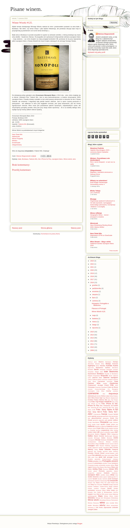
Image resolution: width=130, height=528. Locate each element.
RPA (116, 469)
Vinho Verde (110, 490)
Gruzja (90, 422)
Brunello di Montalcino (111, 373)
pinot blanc (105, 455)
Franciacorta (96, 414)
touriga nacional (113, 484)
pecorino (105, 451)
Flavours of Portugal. (99, 308)
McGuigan (97, 438)
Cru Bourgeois (113, 389)
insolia (94, 424)
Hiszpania (104, 422)
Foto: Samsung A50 (105, 407)
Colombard (104, 387)
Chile (112, 385)
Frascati (110, 414)
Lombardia (107, 432)
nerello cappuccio (93, 447)
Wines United (113, 496)
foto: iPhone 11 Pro (94, 403)
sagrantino (109, 471)
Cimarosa (97, 387)
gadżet (90, 416)
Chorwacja (91, 387)
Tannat (102, 480)
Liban (94, 432)
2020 (92, 270)
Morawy (108, 441)
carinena (115, 379)
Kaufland (115, 426)
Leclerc (90, 432)
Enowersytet (16, 142)
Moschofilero (91, 443)
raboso (112, 465)
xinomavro (91, 507)
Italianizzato (16, 136)
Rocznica (105, 469)
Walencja (115, 494)
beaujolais (102, 369)
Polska (90, 461)
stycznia (95, 328)
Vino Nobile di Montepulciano (103, 492)
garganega (100, 416)
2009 (92, 350)
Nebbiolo (107, 445)
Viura (94, 494)
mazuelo (90, 438)
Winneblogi (102, 500)
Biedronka (113, 371)
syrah (109, 479)
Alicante (97, 363)
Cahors (90, 379)
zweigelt (90, 509)
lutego (94, 325)
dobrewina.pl (92, 396)
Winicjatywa (107, 498)
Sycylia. (100, 478)
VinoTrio (115, 492)
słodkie (90, 477)
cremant (90, 389)
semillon (102, 475)
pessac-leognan (109, 453)
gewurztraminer (96, 418)
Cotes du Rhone (113, 387)
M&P (116, 432)
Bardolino (90, 369)
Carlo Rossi (92, 381)
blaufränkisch (92, 374)
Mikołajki (97, 440)
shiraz (112, 475)
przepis (96, 465)
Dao (104, 393)
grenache (95, 420)
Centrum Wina (94, 383)
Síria (116, 475)
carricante (109, 381)
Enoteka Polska (93, 400)
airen (95, 362)
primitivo (104, 463)
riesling (94, 469)
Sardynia (106, 473)
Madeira (97, 434)
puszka (108, 465)
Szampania (91, 480)
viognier (90, 494)
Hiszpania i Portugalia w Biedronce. (100, 304)
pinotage (109, 457)
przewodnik (102, 465)
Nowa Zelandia (105, 449)
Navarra (102, 445)
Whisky (106, 496)
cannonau (104, 379)
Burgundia (104, 375)
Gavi (110, 416)
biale (101, 371)
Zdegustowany (17, 145)
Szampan (115, 479)
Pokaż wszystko (113, 250)
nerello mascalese (104, 447)
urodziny (96, 488)
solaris (101, 477)
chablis (105, 383)
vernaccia (98, 490)
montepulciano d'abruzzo (96, 441)
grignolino (101, 420)
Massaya (115, 436)
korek (94, 428)
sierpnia (95, 294)
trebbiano (96, 486)
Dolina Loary (105, 396)
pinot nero (94, 457)
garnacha (105, 416)
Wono (108, 505)
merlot (115, 438)
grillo (106, 420)
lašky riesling (114, 430)
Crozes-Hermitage (100, 389)
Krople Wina (100, 428)
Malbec (90, 436)
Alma (102, 363)
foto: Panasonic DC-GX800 (109, 405)
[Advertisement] (103, 92)
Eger (101, 398)
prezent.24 (91, 463)
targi (105, 480)
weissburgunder (92, 496)
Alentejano (108, 362)
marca (94, 322)
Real (116, 465)
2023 (92, 261)
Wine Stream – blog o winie (100, 242)
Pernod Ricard (99, 453)
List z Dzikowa (95, 192)
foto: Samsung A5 (93, 407)
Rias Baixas (100, 467)
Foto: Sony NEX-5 (95, 412)
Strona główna (46, 228)
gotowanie (106, 418)
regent (90, 467)
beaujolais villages (93, 371)
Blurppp (93, 199)
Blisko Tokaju (95, 191)
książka (111, 428)
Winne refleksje (96, 213)
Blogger (79, 523)
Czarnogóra (91, 391)
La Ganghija (91, 430)
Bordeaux (25, 159)
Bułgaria (90, 375)
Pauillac (99, 451)
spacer (105, 477)
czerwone (93, 393)
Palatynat (115, 449)
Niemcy (90, 449)
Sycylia (95, 479)
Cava (116, 381)
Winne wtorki (68, 159)
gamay (94, 416)
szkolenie (97, 480)
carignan (110, 379)
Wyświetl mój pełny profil (96, 52)
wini (102, 498)
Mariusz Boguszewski (23, 156)
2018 (92, 276)
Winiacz (14, 140)
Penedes (90, 453)
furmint (116, 414)
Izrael (97, 424)
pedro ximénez (113, 451)
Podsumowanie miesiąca (110, 459)
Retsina (94, 467)
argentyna (91, 366)
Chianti (106, 385)
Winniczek (94, 223)
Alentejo (115, 362)
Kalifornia (91, 426)
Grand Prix (114, 418)
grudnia (95, 285)
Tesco (98, 482)
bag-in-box (91, 367)
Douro (97, 398)
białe (19, 159)
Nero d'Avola (114, 447)
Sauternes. (115, 473)
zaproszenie (107, 507)
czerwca (95, 301)
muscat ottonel (113, 443)
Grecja (90, 420)
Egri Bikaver (106, 398)
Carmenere (101, 381)
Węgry (100, 496)
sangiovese (91, 473)
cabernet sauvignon (110, 377)
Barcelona (115, 367)
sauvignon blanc (57, 159)
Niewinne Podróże (97, 148)
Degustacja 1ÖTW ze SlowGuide (101, 235)
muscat (107, 443)
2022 (92, 264)
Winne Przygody (17, 138)
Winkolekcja (114, 498)
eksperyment (114, 398)
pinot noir (102, 457)
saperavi (99, 473)
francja (104, 414)
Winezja (98, 498)
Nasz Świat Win (17, 134)
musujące (91, 445)
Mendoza (109, 438)
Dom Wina (91, 398)
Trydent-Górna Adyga (106, 486)
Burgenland (96, 375)
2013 (92, 338)
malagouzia (114, 434)
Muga (97, 443)
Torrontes (99, 484)
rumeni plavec (92, 471)
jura (117, 424)
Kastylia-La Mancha (100, 426)
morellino (115, 441)
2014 (92, 335)
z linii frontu (99, 507)
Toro (95, 484)
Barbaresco (99, 367)
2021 (92, 267)
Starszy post (76, 228)
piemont (98, 455)
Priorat (109, 463)
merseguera (91, 440)
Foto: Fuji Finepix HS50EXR (101, 402)
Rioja (100, 469)
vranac (106, 494)
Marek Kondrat (99, 436)
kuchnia (116, 428)
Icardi (89, 424)
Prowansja (91, 465)
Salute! (116, 471)
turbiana (115, 486)
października (97, 288)
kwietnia (95, 318)
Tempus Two (91, 482)
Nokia (96, 449)
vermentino (91, 490)
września (95, 291)
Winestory (91, 498)
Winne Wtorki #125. (99, 311)
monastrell (110, 440)
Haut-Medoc (95, 422)
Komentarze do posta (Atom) (50, 234)
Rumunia (101, 471)
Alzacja (108, 364)
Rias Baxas (107, 467)
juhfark (113, 424)
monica (116, 440)
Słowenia (96, 477)
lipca (94, 297)
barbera (107, 367)
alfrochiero (91, 363)
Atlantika (102, 366)
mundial (101, 444)
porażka (95, 461)
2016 (92, 282)
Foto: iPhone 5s (108, 404)
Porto (100, 461)
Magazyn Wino (105, 434)
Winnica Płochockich (112, 500)
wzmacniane (114, 505)
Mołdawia (103, 440)
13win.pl (90, 362)
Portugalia (106, 461)
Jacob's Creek (105, 424)
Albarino (101, 362)
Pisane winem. (26, 9)
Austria (115, 366)
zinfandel (115, 507)
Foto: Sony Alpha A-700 (107, 409)
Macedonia (91, 434)
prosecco (115, 463)
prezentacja (98, 463)
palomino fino (92, 451)
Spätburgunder (112, 477)
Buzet (110, 375)
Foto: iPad (115, 401)
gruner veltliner (113, 420)
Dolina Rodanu (114, 396)
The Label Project (109, 482)
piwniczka (97, 459)
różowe (111, 469)
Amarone (115, 364)
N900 (97, 445)
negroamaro (114, 445)
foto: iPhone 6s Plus (44, 159)
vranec (110, 494)
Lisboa (101, 432)
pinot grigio (111, 455)
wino (74, 159)
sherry (107, 475)
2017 (92, 279)
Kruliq (106, 428)
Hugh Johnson (113, 422)
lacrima (98, 430)
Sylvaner (105, 478)
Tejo (108, 481)
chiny (116, 385)
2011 (92, 344)
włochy (102, 505)
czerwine (115, 391)
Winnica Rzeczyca (93, 503)
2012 (92, 341)
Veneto (109, 488)
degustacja (113, 393)
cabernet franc (97, 377)
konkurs (90, 428)
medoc (103, 438)
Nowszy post (17, 228)
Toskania (105, 484)
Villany (104, 490)
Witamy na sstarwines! (98, 180)
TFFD (102, 482)
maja (94, 315)
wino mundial (110, 503)
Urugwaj (103, 488)
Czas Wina (100, 391)
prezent (115, 461)
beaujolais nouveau (112, 369)
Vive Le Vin (100, 494)
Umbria (90, 488)
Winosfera (95, 505)
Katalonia (109, 426)
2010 (92, 347)
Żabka (95, 509)
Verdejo (116, 488)
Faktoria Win (22, 124)
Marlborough (108, 436)
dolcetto (98, 396)
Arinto (97, 365)
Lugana (112, 432)
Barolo (96, 369)
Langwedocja (105, 430)
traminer (90, 486)
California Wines (97, 379)
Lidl (98, 432)
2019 (92, 273)
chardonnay (114, 383)
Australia (109, 366)
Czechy (108, 391)
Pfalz (93, 455)
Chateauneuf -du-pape (95, 385)
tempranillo (114, 481)
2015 (92, 332)
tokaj (92, 484)
